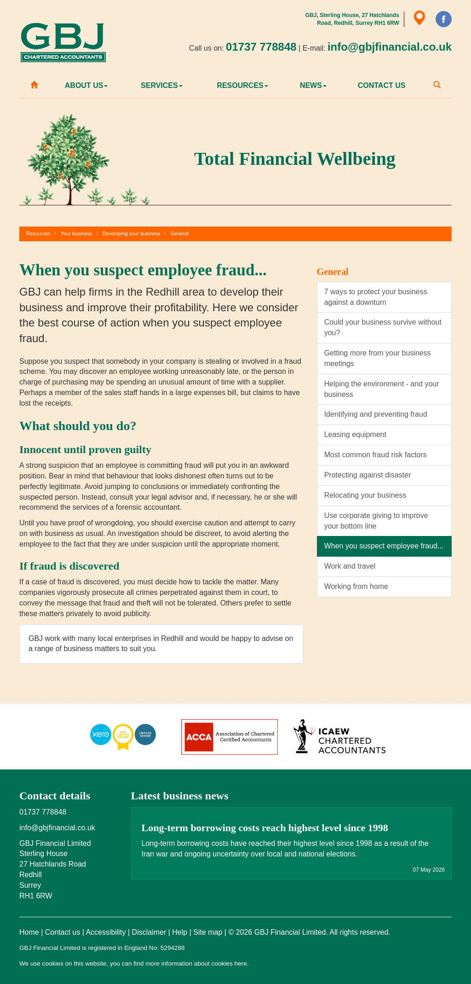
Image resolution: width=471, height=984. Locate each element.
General (180, 233)
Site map (207, 932)
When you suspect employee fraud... (384, 546)
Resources (242, 85)
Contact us (382, 85)
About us (86, 85)
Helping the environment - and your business (381, 389)
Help (179, 932)
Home (29, 932)
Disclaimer (149, 932)
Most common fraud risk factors (375, 455)
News (313, 85)
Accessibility (106, 932)
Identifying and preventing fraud (375, 414)
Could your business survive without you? (383, 327)
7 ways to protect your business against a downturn (375, 297)
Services (162, 85)
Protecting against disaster (367, 475)
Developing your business (132, 233)
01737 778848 (261, 47)
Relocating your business (365, 495)
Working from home (356, 586)
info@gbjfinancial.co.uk (389, 47)
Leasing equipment (355, 434)
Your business (76, 233)
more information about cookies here (196, 963)
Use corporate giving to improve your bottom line (376, 521)
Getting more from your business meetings (377, 358)
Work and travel (350, 566)
